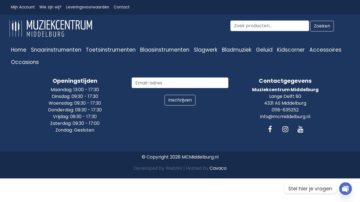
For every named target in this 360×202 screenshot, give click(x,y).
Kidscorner (291, 50)
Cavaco (218, 168)
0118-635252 (285, 110)
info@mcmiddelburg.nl (285, 116)
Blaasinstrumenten (164, 50)
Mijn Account (23, 7)
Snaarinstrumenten (56, 50)
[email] (180, 82)
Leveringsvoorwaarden (87, 7)
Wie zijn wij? (50, 7)
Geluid (264, 50)
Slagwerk (205, 50)
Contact (122, 7)
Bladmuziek (236, 50)
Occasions (25, 62)
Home (18, 50)
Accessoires (325, 50)
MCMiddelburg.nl (200, 157)
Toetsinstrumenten (111, 50)
